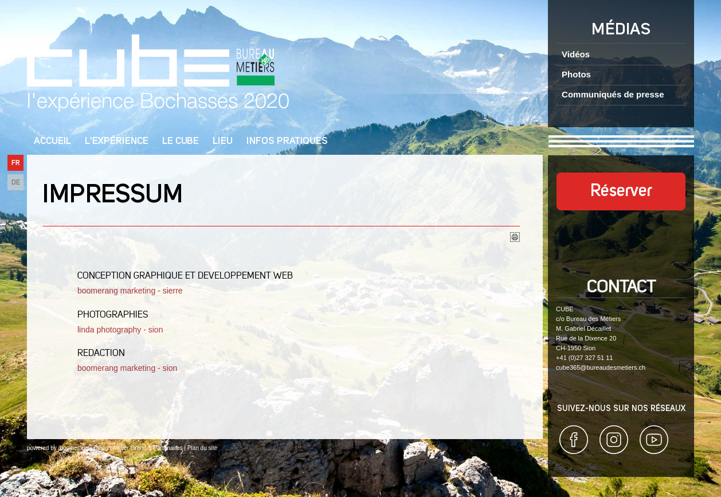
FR (15, 163)
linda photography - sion (121, 329)
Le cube (180, 141)
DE (15, 182)
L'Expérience (116, 141)
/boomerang (73, 448)
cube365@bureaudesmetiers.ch (600, 367)
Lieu (223, 141)
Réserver (621, 191)
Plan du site (202, 448)
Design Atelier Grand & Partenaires (138, 448)
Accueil (52, 141)
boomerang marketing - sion (128, 368)
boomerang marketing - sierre (130, 290)
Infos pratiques (287, 141)
